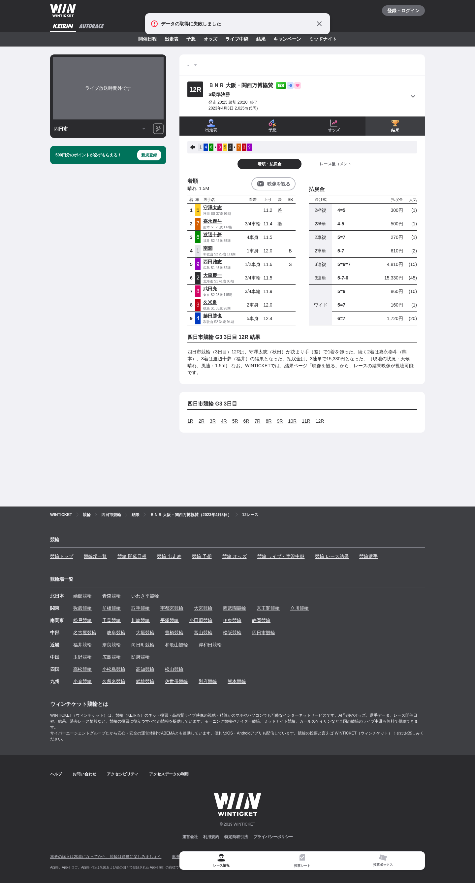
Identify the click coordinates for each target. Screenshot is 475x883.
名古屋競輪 (84, 632)
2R (202, 421)
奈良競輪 (111, 644)
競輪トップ (61, 556)
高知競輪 (145, 669)
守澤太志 (212, 207)
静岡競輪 (261, 620)
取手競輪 (140, 608)
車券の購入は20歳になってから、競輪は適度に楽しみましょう (105, 856)
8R (268, 421)
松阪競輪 (232, 632)
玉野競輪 (82, 657)
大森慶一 (212, 275)
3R (213, 421)
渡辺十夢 (212, 234)
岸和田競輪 (210, 644)
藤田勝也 (212, 315)
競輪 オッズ (234, 556)
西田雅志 (212, 261)
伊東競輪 (232, 620)
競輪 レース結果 (332, 556)
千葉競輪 (111, 620)
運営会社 (190, 836)
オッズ (210, 39)
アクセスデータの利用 (169, 774)
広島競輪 (111, 657)
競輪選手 (368, 556)
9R (280, 421)
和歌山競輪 (176, 644)
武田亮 (210, 288)
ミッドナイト (323, 39)
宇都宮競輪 (171, 608)
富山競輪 (203, 632)
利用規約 (211, 836)
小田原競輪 (200, 620)
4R (224, 421)
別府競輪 (208, 681)
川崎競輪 (140, 620)
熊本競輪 (237, 681)
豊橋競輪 (174, 632)
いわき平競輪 (145, 596)
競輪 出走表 (169, 556)
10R (292, 421)
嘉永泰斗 (212, 221)
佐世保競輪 (176, 681)
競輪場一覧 (95, 556)
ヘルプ (56, 774)
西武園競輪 (234, 608)
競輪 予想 (202, 556)
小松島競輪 (113, 669)
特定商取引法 (236, 836)
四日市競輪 (263, 632)
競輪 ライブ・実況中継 (281, 556)
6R (246, 421)
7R (258, 421)
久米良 (210, 302)
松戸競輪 (82, 620)
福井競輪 (82, 644)
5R (235, 421)
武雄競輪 (145, 681)
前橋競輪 (111, 608)
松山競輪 (174, 669)
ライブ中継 (236, 39)
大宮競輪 (203, 608)
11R (306, 421)
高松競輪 (82, 669)
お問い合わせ (84, 774)
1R (190, 421)
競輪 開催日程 (131, 556)
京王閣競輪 (268, 608)
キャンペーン (287, 39)
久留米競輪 (113, 681)
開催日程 (147, 39)
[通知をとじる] (319, 23)
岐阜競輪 (116, 632)
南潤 (207, 248)
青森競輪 (111, 596)
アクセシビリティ (123, 774)
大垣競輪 (145, 632)
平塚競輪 (169, 620)
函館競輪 (82, 596)
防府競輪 (140, 657)
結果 (261, 39)
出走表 (171, 39)
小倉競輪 (82, 681)
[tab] (302, 860)
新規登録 (149, 155)
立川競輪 (299, 608)
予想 (191, 39)
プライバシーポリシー (273, 836)
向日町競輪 (142, 644)
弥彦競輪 (82, 608)
